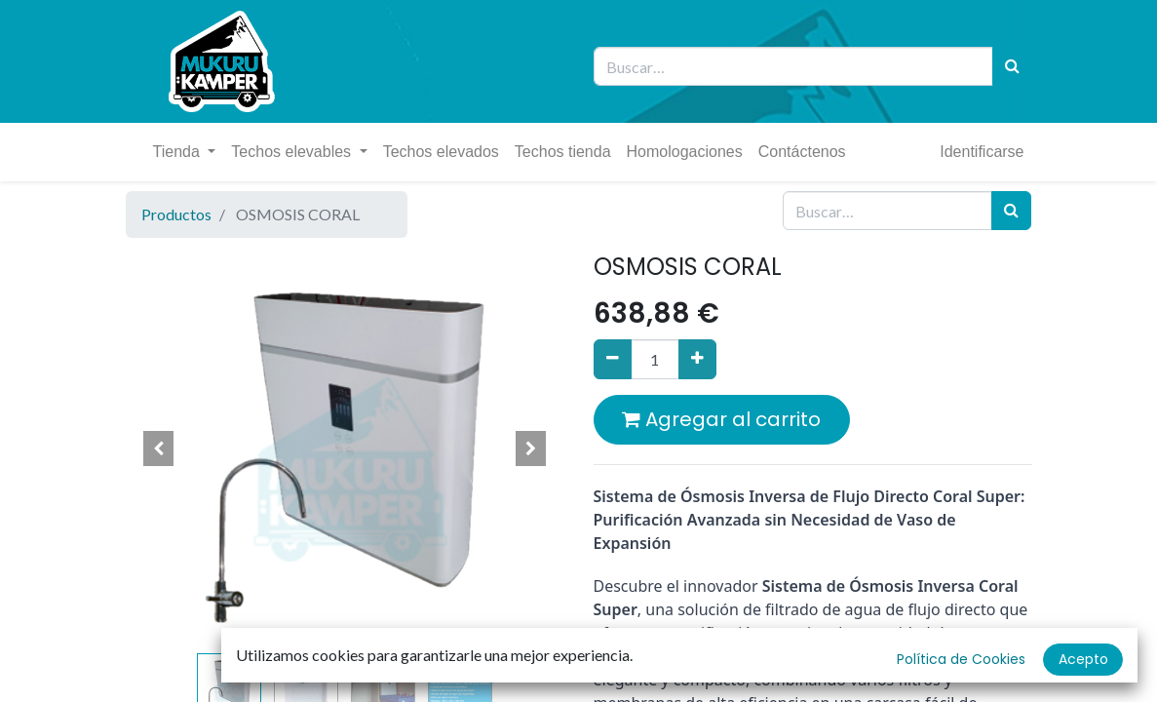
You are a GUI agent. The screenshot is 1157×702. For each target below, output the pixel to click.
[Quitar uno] (613, 358)
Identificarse (981, 151)
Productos (176, 214)
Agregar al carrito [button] (721, 419)
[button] (159, 448)
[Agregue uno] (697, 358)
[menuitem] (441, 152)
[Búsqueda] (1012, 66)
